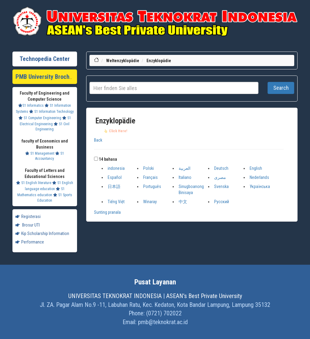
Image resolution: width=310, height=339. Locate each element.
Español (115, 177)
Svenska (221, 186)
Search (281, 88)
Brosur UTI (27, 225)
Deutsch (221, 168)
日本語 (114, 186)
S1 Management (39, 153)
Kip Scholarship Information (42, 233)
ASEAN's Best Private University (204, 296)
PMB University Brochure (46, 76)
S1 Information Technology (51, 111)
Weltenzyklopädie (122, 60)
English (256, 168)
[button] (96, 159)
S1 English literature (33, 183)
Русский (221, 201)
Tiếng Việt (116, 201)
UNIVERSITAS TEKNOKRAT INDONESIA (115, 296)
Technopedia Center (45, 58)
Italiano (185, 177)
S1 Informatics (31, 105)
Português (152, 186)
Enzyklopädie (159, 60)
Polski (148, 168)
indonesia (116, 168)
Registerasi (28, 216)
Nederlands (259, 177)
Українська (260, 186)
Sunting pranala (107, 212)
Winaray (150, 201)
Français (150, 177)
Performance (29, 242)
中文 (183, 201)
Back (98, 140)
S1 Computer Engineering (40, 118)
